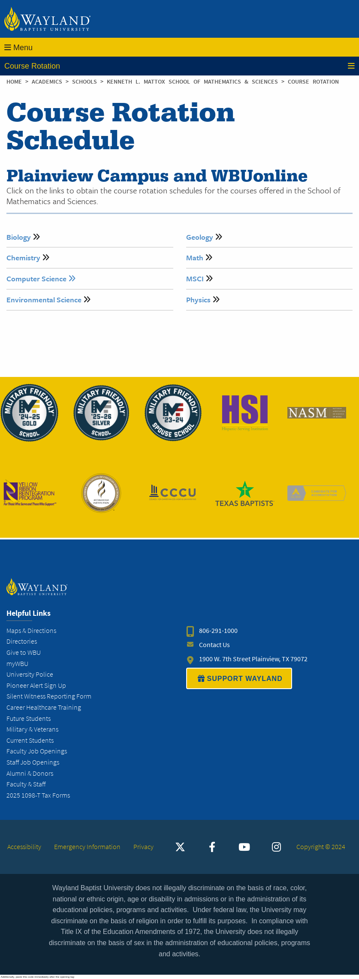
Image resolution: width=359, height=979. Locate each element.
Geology (199, 237)
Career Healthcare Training (43, 707)
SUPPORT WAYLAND (239, 678)
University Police (29, 674)
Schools (86, 82)
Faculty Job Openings (36, 751)
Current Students (30, 740)
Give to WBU (23, 652)
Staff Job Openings (32, 762)
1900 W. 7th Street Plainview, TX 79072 (253, 658)
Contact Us (214, 644)
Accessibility (24, 846)
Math (194, 257)
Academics (49, 82)
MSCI (195, 278)
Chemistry (23, 257)
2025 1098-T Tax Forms (38, 795)
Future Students (28, 718)
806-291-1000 (218, 630)
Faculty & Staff (25, 784)
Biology (18, 237)
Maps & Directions (31, 630)
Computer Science (41, 278)
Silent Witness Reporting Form (48, 696)
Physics (198, 299)
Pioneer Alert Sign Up (36, 685)
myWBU (17, 663)
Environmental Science (43, 299)
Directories (21, 641)
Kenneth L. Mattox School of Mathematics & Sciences (194, 82)
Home (14, 82)
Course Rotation (179, 66)
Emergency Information (87, 846)
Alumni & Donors (29, 773)
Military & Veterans (32, 729)
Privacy (143, 846)
